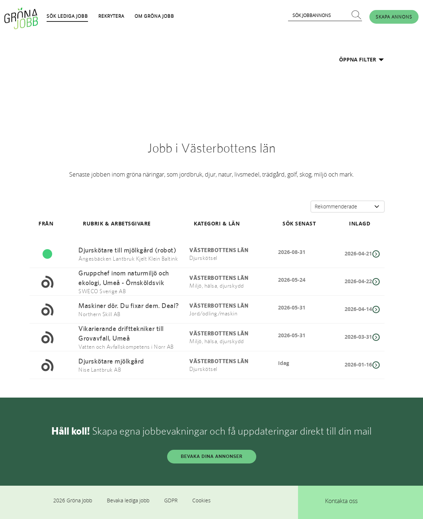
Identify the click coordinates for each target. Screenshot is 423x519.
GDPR (170, 500)
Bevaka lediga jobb (128, 500)
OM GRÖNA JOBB (154, 16)
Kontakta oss (341, 501)
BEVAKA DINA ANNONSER (212, 456)
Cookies (201, 500)
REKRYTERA (111, 16)
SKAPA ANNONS (394, 17)
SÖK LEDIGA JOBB (67, 16)
